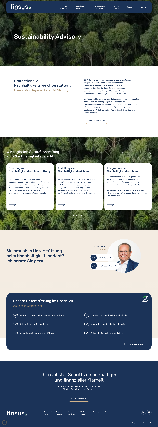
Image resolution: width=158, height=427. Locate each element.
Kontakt (143, 7)
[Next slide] (144, 155)
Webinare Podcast (117, 7)
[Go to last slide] (128, 155)
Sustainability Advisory (81, 7)
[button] (4, 422)
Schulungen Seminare (100, 7)
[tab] (73, 215)
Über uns (130, 7)
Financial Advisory (63, 7)
